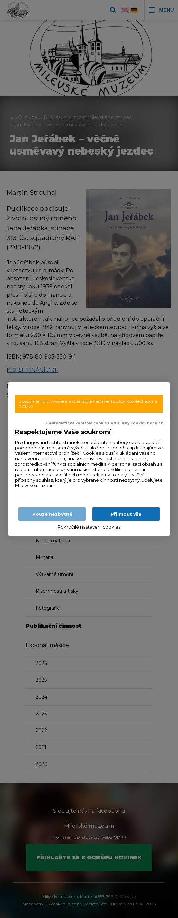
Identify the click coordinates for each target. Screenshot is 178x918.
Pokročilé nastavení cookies (89, 527)
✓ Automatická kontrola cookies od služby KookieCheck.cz (104, 423)
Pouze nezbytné (52, 514)
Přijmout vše (125, 514)
